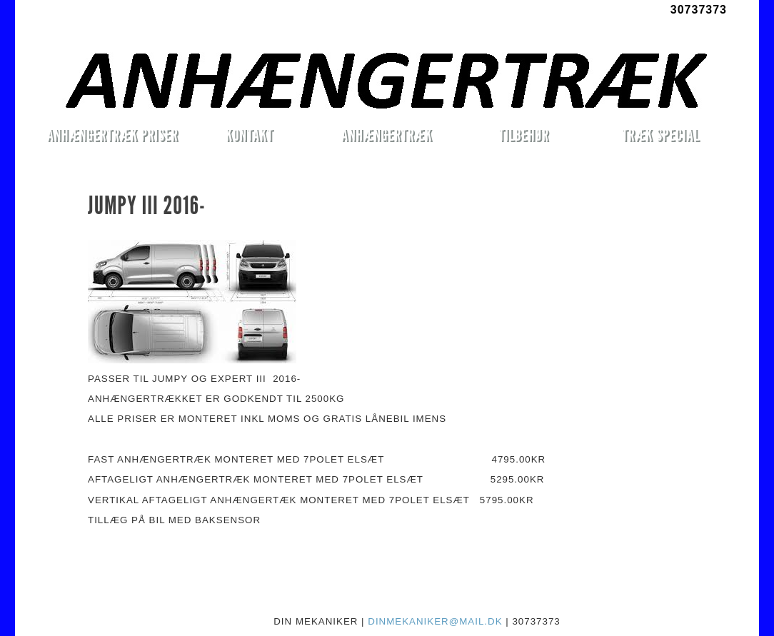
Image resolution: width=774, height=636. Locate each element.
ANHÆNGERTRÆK (386, 134)
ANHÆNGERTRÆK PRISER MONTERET (112, 137)
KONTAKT (249, 134)
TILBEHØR (523, 134)
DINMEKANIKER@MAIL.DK (435, 621)
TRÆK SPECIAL (661, 134)
